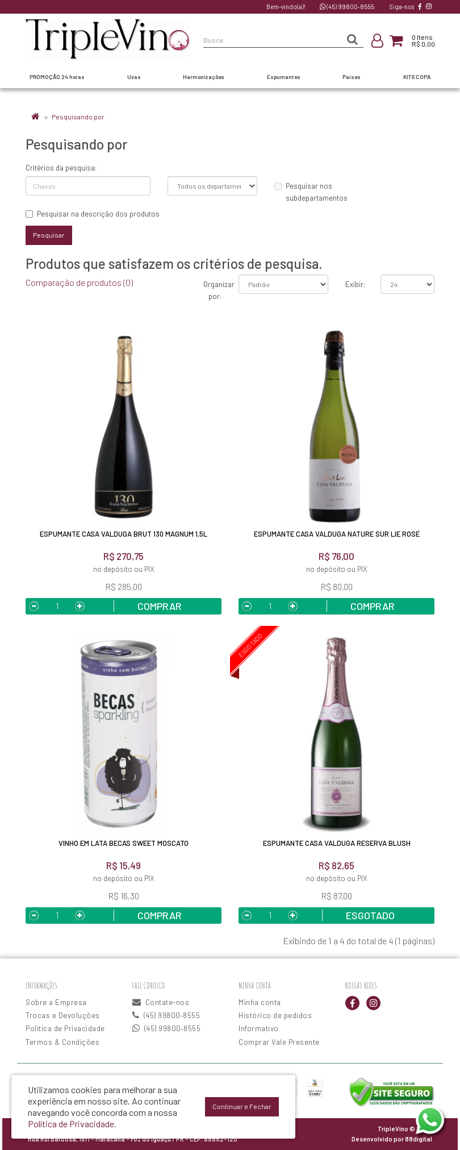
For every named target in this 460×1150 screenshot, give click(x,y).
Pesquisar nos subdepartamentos (311, 191)
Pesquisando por (78, 117)
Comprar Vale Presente (279, 1042)
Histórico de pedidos (275, 1015)
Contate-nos (161, 1002)
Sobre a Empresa (56, 1002)
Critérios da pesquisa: (61, 167)
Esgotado (370, 915)
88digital (418, 1139)
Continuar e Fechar (241, 1106)
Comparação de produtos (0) (79, 282)
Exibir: (354, 284)
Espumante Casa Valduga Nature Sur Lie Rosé (337, 533)
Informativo (259, 1028)
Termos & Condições (62, 1042)
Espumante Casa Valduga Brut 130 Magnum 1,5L (123, 533)
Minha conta (260, 1002)
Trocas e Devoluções (63, 1015)
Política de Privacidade (65, 1028)
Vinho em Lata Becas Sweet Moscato (123, 843)
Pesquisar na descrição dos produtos (93, 213)
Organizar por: (212, 290)
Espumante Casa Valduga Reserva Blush (337, 843)
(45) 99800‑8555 (347, 6)
